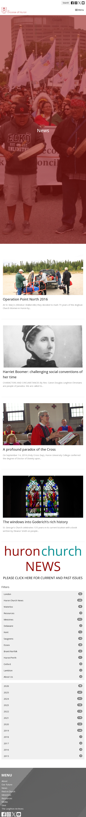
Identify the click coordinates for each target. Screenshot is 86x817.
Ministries (43, 619)
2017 (43, 743)
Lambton (43, 670)
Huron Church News (43, 600)
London (43, 593)
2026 (43, 685)
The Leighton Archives (13, 808)
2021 (43, 717)
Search (66, 2)
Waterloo (43, 606)
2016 (43, 749)
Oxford (43, 664)
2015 (43, 755)
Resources (43, 613)
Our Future (7, 784)
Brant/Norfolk (43, 651)
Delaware (43, 625)
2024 (43, 698)
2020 (43, 724)
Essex (43, 644)
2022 (43, 711)
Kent (43, 632)
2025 (43, 692)
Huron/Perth (43, 657)
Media (5, 801)
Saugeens (43, 638)
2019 (43, 730)
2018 (43, 736)
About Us (43, 676)
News (4, 788)
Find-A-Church (8, 791)
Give (4, 805)
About (4, 781)
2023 (43, 705)
